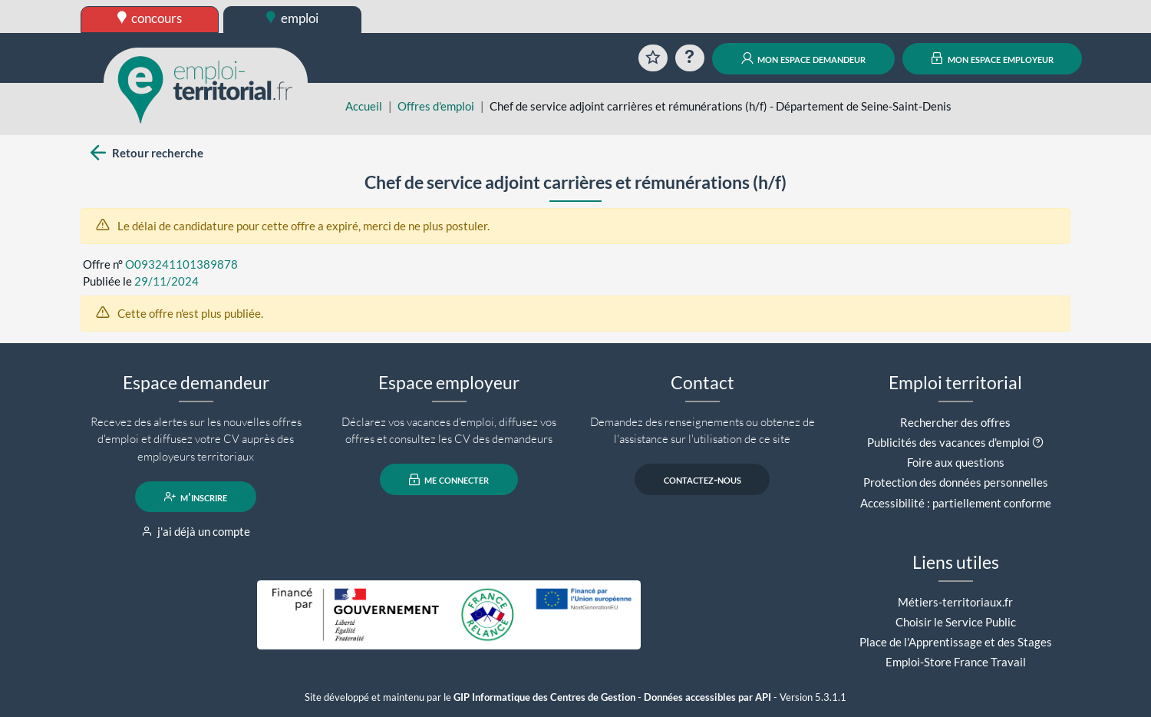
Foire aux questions (955, 462)
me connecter (449, 480)
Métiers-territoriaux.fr (955, 602)
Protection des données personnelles (955, 482)
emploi (292, 18)
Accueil (363, 106)
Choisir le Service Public (955, 622)
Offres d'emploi (435, 106)
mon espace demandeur (803, 58)
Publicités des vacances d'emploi (948, 442)
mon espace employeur (993, 58)
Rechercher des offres (955, 422)
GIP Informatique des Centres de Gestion (544, 697)
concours (150, 18)
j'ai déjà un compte (196, 531)
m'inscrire (196, 497)
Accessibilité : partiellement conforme (955, 503)
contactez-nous (702, 480)
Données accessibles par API (707, 697)
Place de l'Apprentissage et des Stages (955, 642)
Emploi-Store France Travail (956, 662)
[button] (1038, 442)
